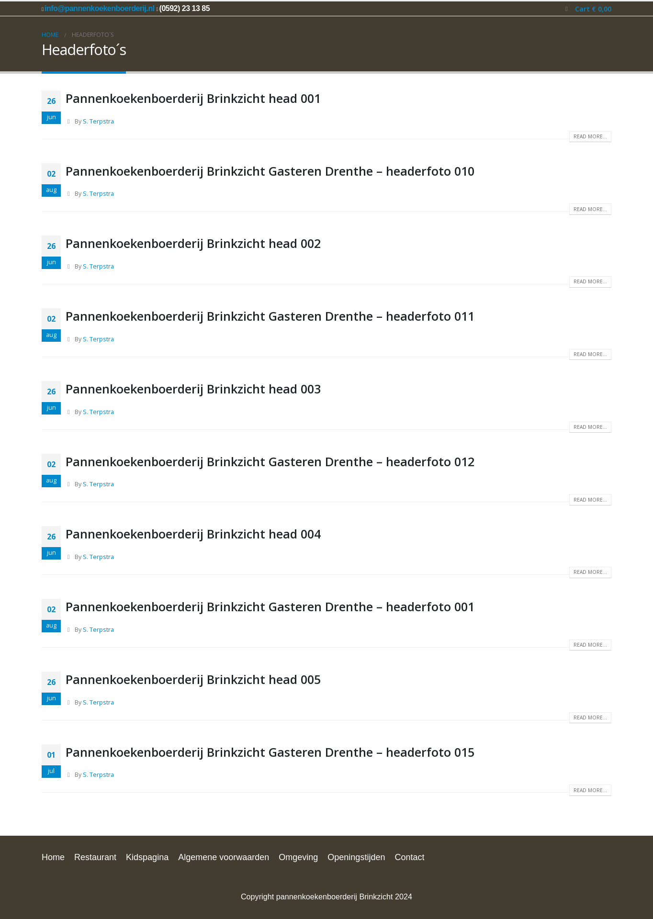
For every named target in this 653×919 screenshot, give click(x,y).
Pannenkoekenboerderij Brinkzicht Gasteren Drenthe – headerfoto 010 (270, 171)
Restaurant (95, 857)
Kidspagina (147, 857)
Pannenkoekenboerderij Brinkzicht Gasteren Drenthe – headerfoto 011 (270, 316)
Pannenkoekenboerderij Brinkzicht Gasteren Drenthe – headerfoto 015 (270, 752)
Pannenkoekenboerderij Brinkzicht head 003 (193, 389)
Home (53, 857)
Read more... (590, 136)
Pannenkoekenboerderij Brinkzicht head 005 (193, 679)
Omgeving (298, 857)
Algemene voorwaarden (223, 857)
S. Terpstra (98, 121)
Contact (409, 857)
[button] (566, 9)
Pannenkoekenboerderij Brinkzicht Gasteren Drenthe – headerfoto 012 (270, 461)
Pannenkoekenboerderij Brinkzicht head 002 (193, 243)
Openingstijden (356, 857)
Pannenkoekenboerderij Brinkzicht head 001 (193, 98)
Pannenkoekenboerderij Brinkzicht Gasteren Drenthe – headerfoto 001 (270, 606)
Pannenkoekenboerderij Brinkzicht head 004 (193, 534)
